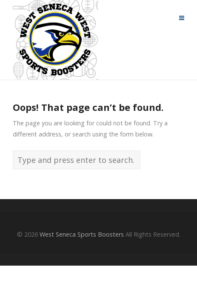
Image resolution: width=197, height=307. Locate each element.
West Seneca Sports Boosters (82, 234)
